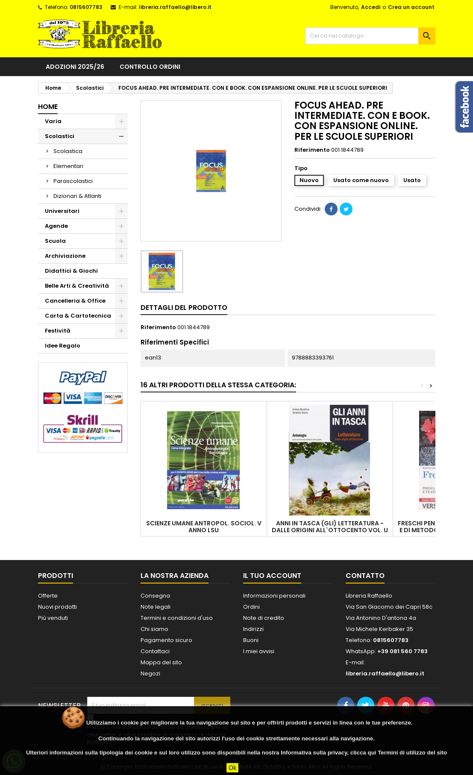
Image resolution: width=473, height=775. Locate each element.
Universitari (62, 211)
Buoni (251, 640)
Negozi (150, 673)
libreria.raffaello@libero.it (175, 7)
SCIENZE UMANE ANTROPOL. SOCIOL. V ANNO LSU (203, 526)
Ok (232, 767)
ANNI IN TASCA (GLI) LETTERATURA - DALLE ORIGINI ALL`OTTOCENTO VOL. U (330, 526)
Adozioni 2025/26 (75, 66)
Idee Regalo (62, 346)
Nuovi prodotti (57, 607)
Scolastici (59, 136)
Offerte (48, 596)
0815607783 (86, 7)
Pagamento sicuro (166, 640)
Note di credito (263, 618)
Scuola (55, 241)
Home (48, 107)
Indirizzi (253, 629)
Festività (58, 331)
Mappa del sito (161, 662)
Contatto (365, 576)
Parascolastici (73, 181)
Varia (53, 121)
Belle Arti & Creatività (77, 286)
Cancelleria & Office (75, 301)
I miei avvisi (258, 651)
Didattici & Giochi (71, 271)
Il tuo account (272, 576)
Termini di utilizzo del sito (412, 752)
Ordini (251, 607)
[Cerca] (370, 35)
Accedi (370, 7)
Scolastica (67, 151)
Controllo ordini (150, 66)
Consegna (155, 596)
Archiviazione (65, 256)
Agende (56, 226)
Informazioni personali (274, 596)
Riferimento (312, 150)
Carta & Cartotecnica (78, 316)
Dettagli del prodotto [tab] (184, 307)
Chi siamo (154, 629)
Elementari (68, 166)
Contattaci (155, 651)
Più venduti (53, 618)
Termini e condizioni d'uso (177, 618)
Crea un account (411, 7)
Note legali (155, 607)
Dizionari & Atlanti (77, 196)
